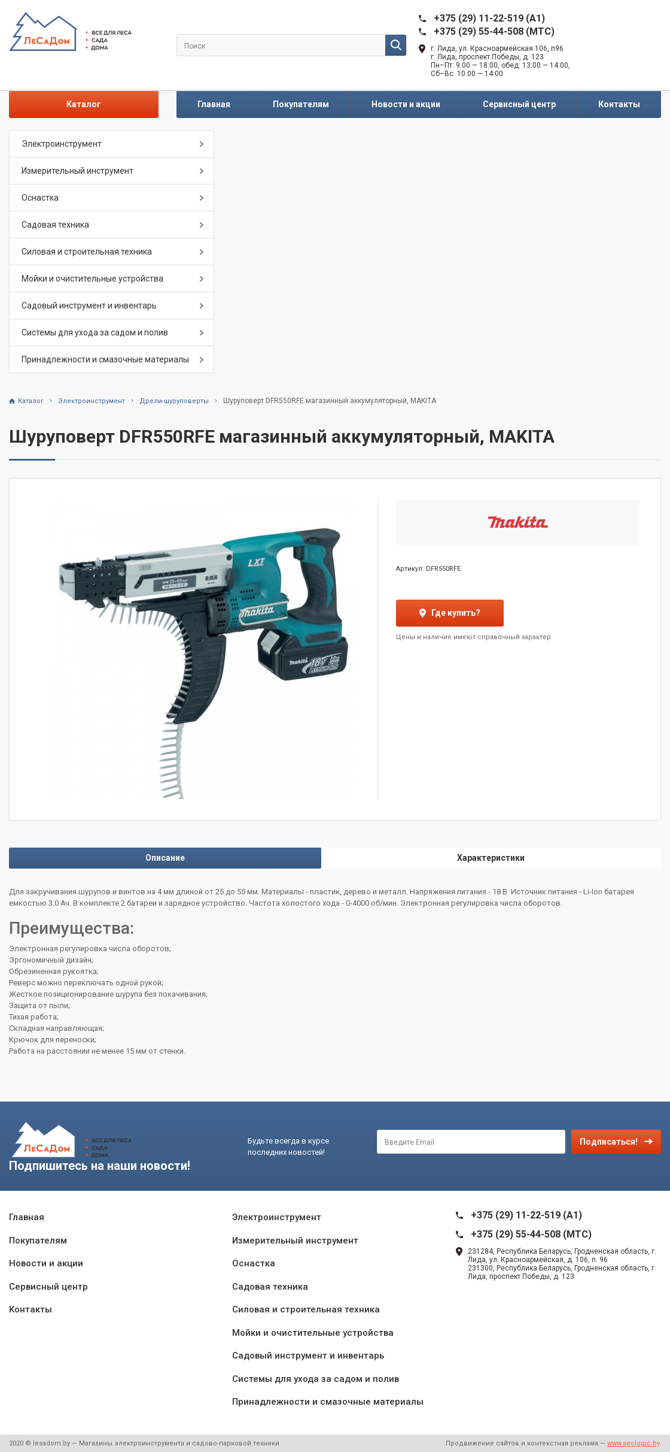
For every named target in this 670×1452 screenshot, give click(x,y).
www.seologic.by (633, 1443)
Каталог (83, 104)
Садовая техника (55, 224)
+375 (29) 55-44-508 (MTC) (494, 31)
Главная (213, 104)
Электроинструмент (62, 144)
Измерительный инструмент (77, 171)
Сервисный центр (519, 104)
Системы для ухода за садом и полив (95, 332)
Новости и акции (405, 104)
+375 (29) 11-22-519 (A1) (489, 18)
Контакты (619, 104)
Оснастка (40, 197)
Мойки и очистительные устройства (92, 278)
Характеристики (491, 858)
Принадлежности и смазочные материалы (105, 359)
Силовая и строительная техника (87, 251)
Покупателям (301, 104)
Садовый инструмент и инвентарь (89, 305)
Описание (165, 858)
